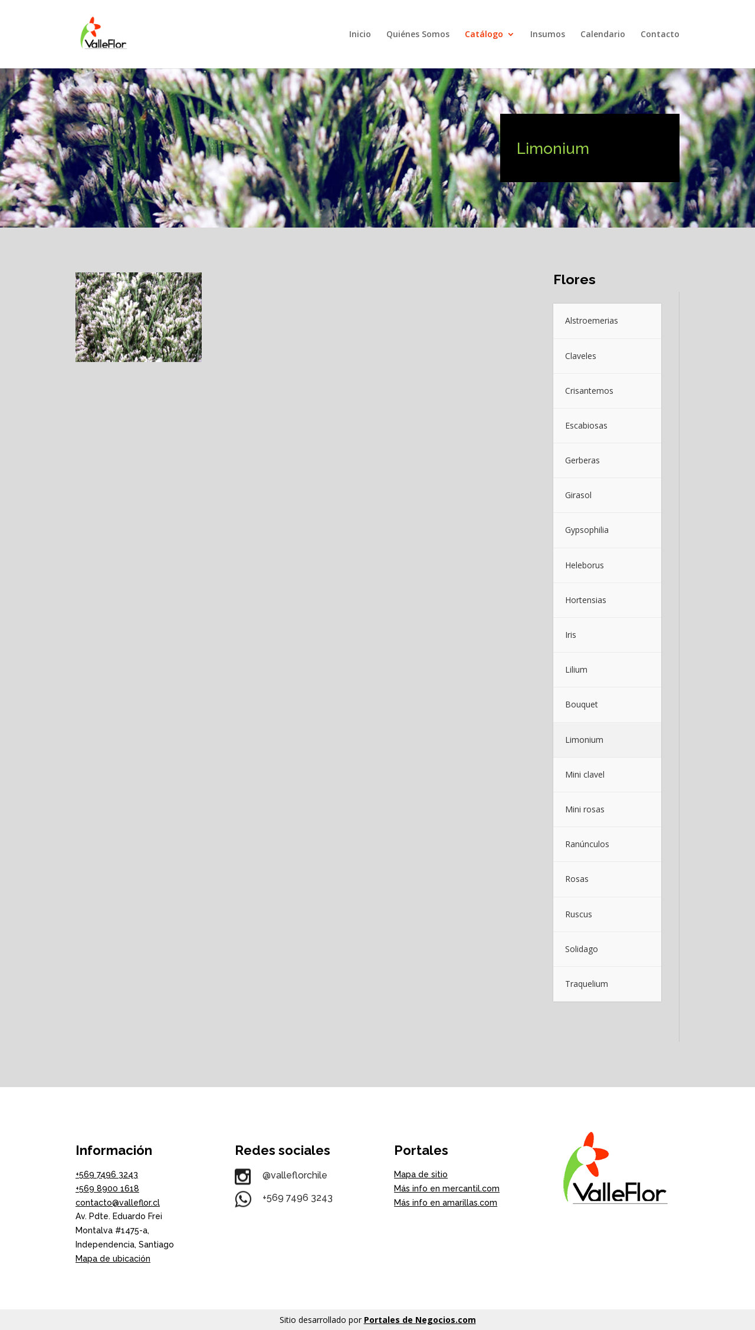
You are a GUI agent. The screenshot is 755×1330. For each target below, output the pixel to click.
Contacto (660, 34)
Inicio (360, 34)
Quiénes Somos (417, 34)
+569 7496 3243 (107, 1174)
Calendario (602, 34)
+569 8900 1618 (107, 1188)
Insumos (547, 34)
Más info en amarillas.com (445, 1202)
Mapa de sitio (421, 1174)
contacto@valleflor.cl (118, 1202)
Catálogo (484, 34)
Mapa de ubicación (113, 1258)
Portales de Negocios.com (420, 1319)
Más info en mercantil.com (447, 1188)
